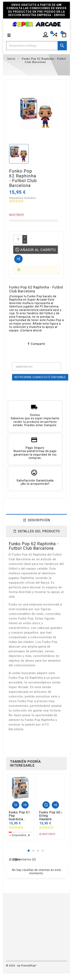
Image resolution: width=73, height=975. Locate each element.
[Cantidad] (18, 239)
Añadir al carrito (35, 250)
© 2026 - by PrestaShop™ (21, 965)
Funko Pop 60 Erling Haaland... (49, 816)
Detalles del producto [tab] (39, 531)
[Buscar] (36, 45)
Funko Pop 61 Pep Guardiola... (19, 816)
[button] (28, 851)
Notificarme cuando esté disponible (40, 377)
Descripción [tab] (39, 520)
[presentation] (9, 813)
